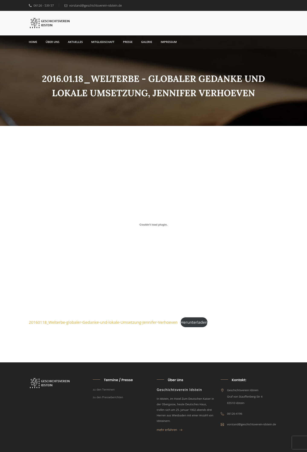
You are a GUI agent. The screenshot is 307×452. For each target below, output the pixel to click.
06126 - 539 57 (41, 5)
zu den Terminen (103, 389)
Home (33, 42)
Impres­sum (169, 42)
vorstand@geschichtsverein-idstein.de (93, 5)
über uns (52, 42)
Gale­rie (146, 42)
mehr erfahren (169, 430)
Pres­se (128, 42)
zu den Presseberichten (108, 397)
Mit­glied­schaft (102, 42)
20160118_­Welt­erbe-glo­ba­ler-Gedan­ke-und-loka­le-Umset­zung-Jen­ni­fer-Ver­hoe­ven (103, 322)
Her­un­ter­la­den (194, 322)
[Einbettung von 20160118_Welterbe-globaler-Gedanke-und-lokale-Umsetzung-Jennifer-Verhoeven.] (153, 224)
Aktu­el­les (75, 42)
